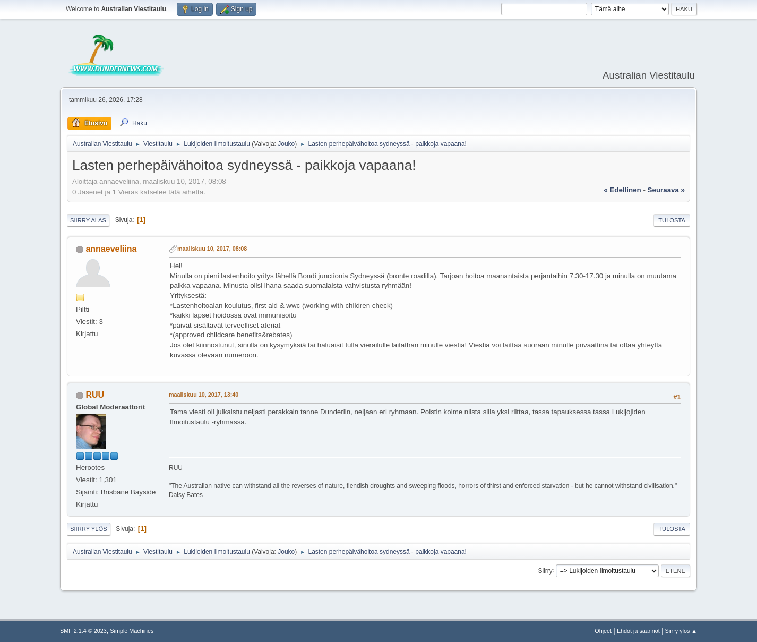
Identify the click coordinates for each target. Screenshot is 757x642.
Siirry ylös (88, 529)
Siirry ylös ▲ (681, 631)
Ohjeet (603, 631)
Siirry (545, 570)
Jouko (286, 144)
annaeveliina (110, 248)
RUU (94, 394)
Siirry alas (88, 220)
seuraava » (666, 190)
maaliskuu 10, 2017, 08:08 (212, 248)
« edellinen (622, 190)
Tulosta (671, 220)
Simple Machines (131, 631)
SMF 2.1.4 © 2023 (83, 631)
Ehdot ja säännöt (638, 631)
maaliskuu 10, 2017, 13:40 (203, 394)
